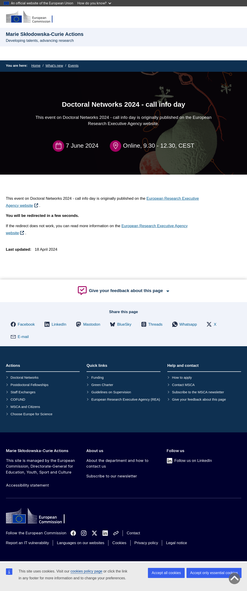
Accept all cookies (166, 573)
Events (73, 65)
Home (35, 65)
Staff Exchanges (23, 392)
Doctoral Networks (25, 377)
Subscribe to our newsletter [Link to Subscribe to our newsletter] (111, 476)
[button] (23, 324)
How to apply (182, 377)
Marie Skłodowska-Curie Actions (37, 450)
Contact (133, 533)
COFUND (18, 399)
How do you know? (94, 3)
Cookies (119, 543)
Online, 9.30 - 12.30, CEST (158, 145)
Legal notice (176, 543)
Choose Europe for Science (31, 414)
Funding (97, 377)
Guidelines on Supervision (111, 392)
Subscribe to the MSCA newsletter (198, 392)
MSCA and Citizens (25, 407)
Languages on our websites (80, 543)
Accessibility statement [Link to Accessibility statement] (27, 485)
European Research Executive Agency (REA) (125, 399)
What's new (54, 65)
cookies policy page (86, 571)
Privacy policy (146, 543)
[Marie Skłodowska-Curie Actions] (32, 17)
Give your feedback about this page (199, 399)
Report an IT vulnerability (27, 543)
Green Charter (102, 385)
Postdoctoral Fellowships (29, 385)
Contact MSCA (183, 385)
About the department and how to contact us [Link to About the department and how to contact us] (117, 463)
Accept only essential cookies (214, 573)
